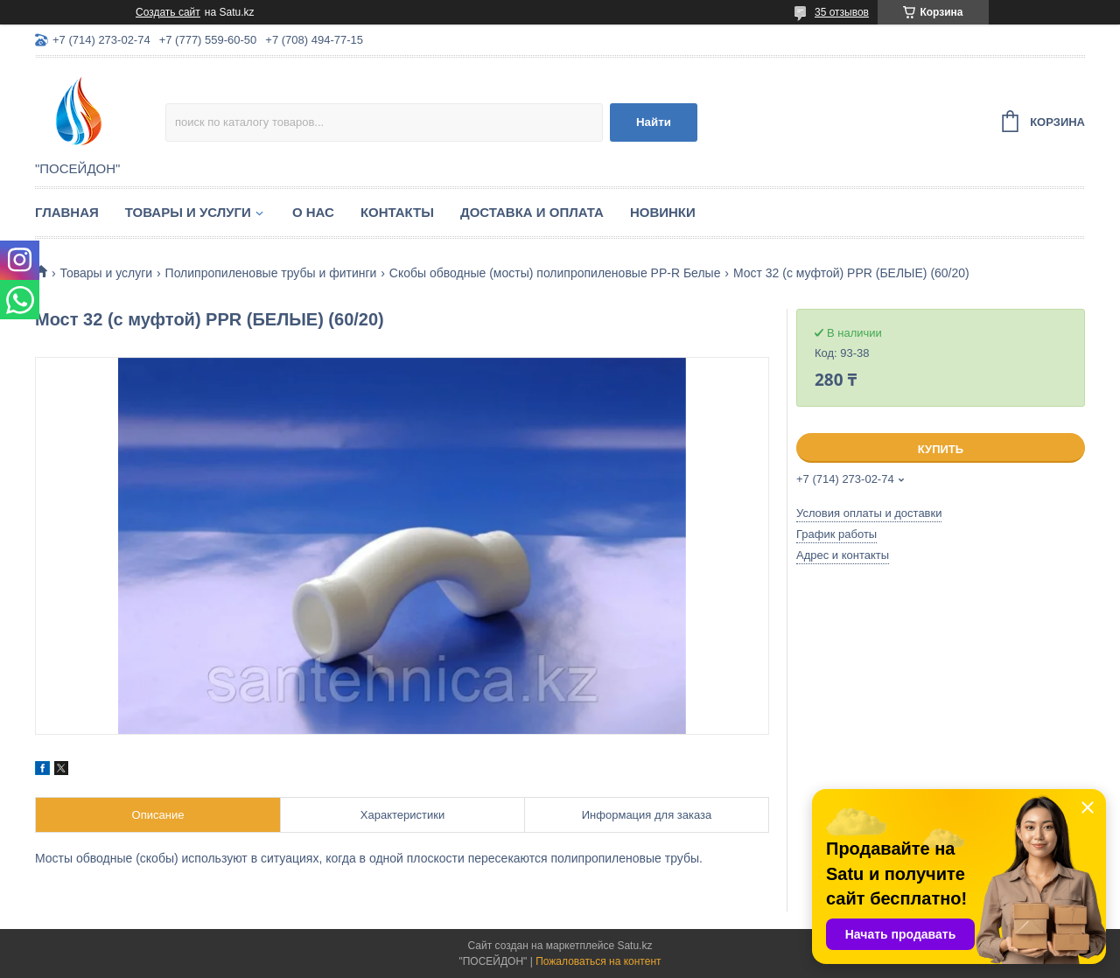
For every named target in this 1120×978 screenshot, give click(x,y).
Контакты (397, 212)
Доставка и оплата (532, 212)
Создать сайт (168, 12)
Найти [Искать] (653, 122)
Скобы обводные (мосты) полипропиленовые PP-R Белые (555, 273)
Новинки (663, 212)
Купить (940, 449)
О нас (313, 212)
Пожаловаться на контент (598, 961)
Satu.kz (634, 946)
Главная (67, 212)
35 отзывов (842, 12)
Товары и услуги (188, 212)
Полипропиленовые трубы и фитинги (271, 273)
